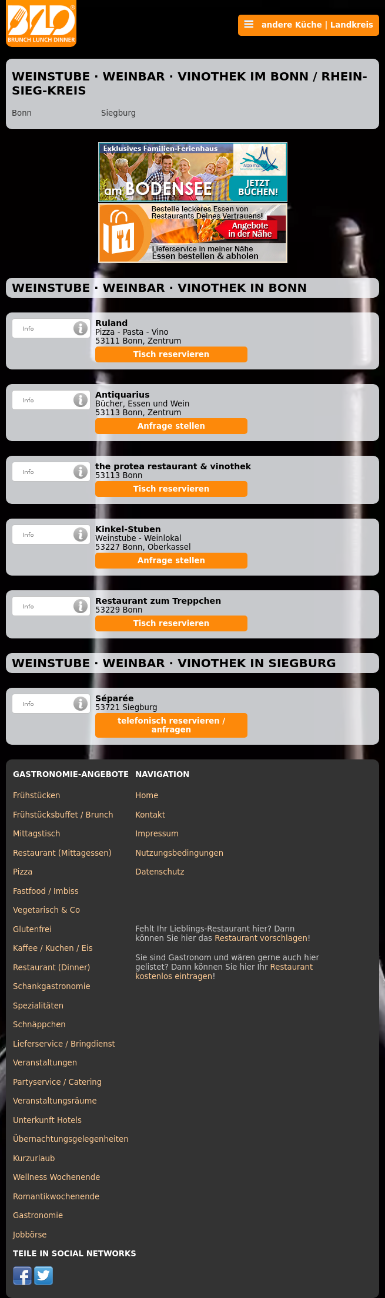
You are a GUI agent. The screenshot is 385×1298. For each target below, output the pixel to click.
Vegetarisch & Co (46, 910)
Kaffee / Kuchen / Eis (53, 948)
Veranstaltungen (45, 1062)
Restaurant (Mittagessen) (62, 853)
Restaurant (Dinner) (52, 967)
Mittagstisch (37, 833)
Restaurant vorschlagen (261, 938)
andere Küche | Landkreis (308, 24)
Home (146, 795)
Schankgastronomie (52, 986)
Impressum (157, 833)
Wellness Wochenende (56, 1177)
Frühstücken (37, 795)
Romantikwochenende (56, 1196)
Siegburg (118, 113)
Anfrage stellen (171, 426)
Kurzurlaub (34, 1158)
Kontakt (150, 815)
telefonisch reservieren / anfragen (171, 725)
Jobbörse (30, 1234)
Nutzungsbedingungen (179, 853)
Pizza (22, 871)
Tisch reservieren (171, 354)
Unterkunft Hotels (47, 1120)
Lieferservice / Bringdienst (64, 1044)
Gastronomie (38, 1215)
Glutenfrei (32, 929)
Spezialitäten (38, 1005)
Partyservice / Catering (57, 1082)
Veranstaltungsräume (55, 1101)
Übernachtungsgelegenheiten (71, 1139)
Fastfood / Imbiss (46, 891)
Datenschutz (159, 871)
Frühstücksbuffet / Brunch (63, 815)
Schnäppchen (39, 1024)
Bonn (22, 113)
